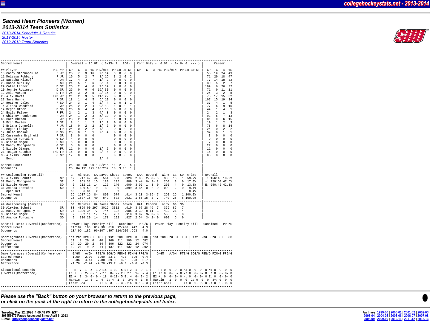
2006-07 (409, 315)
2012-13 (423, 319)
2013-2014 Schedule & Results (29, 33)
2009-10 (382, 319)
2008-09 (369, 319)
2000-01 (396, 312)
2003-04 (369, 315)
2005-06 (396, 315)
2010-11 (396, 319)
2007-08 (423, 315)
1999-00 (382, 312)
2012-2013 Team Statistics (25, 42)
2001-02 (409, 312)
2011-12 (409, 319)
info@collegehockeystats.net (32, 319)
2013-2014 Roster (17, 37)
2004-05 (382, 315)
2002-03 (423, 312)
